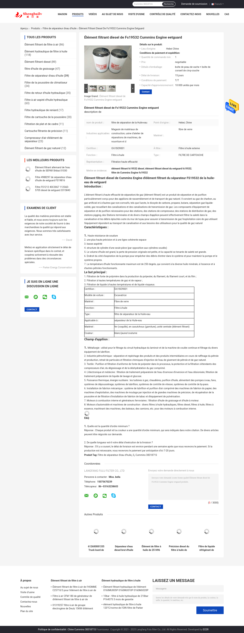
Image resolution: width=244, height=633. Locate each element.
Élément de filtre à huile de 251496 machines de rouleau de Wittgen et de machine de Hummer (151, 548)
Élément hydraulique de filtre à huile (46, 51)
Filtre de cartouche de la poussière (45, 117)
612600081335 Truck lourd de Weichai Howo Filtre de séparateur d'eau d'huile (96, 548)
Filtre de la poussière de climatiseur (46, 82)
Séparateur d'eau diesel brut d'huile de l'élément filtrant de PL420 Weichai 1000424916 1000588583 (124, 548)
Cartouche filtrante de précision (43, 131)
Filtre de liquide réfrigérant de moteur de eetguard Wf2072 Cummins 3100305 (207, 548)
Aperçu (24, 28)
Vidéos (93, 14)
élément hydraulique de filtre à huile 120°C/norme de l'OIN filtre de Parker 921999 (123, 606)
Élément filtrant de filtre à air (41, 44)
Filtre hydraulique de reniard (41, 110)
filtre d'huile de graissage (39, 68)
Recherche (169, 4)
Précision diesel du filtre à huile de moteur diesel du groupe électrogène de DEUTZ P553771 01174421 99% (179, 548)
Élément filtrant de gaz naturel (42, 148)
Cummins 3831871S (146, 455)
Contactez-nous (190, 14)
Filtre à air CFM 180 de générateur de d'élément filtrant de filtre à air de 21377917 (72, 598)
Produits (78, 14)
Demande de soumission (194, 4)
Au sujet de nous (112, 14)
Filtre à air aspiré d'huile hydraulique (46, 99)
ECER (206, 629)
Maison (62, 14)
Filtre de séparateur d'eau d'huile (60, 28)
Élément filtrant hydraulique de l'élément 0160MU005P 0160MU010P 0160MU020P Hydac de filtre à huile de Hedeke (125, 589)
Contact (146, 91)
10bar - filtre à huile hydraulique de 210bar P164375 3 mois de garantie (125, 598)
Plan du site (26, 611)
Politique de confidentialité (52, 629)
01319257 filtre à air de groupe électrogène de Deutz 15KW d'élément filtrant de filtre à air (73, 607)
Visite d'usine (136, 14)
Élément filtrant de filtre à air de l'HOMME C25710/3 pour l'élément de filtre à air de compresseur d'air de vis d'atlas (75, 589)
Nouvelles (212, 14)
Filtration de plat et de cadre (41, 124)
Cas (227, 14)
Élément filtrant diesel (38, 61)
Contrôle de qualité (162, 14)
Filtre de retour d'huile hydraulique (45, 93)
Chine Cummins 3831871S (82, 629)
